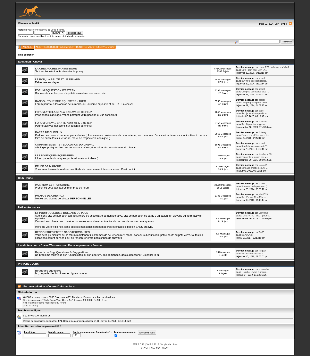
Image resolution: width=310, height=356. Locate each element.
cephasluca (108, 297)
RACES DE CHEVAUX (48, 132)
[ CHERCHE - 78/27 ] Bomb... (256, 215)
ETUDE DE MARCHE (48, 166)
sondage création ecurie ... (255, 168)
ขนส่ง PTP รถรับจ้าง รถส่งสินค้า (274, 67)
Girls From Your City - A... (254, 70)
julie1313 (263, 194)
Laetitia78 (263, 213)
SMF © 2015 (152, 344)
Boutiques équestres (48, 270)
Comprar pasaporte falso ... (255, 91)
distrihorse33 (265, 154)
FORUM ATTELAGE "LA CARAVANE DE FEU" (63, 112)
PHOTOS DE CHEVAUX (49, 195)
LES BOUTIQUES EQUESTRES (54, 155)
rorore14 (263, 165)
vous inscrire (57, 29)
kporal (262, 78)
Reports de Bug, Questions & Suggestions (61, 252)
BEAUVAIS (247, 235)
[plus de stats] (30, 305)
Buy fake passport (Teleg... (255, 81)
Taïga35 (263, 250)
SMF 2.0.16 (138, 344)
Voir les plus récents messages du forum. (44, 302)
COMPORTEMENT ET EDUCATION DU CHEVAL (64, 144)
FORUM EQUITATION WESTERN (55, 90)
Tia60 (261, 232)
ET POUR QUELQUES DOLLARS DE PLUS (61, 212)
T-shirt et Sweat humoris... (255, 272)
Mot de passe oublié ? (49, 326)
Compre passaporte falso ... (255, 102)
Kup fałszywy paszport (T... (255, 146)
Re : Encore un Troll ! (252, 253)
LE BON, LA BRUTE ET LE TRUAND (57, 79)
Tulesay (262, 132)
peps (261, 110)
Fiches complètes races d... (255, 135)
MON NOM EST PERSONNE (52, 184)
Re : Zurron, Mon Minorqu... (255, 197)
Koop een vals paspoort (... (255, 186)
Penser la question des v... (255, 157)
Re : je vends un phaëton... (255, 113)
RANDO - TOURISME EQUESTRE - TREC (60, 101)
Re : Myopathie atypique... (255, 124)
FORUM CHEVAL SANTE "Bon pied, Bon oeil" (63, 122)
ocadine (262, 121)
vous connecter (36, 29)
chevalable (264, 269)
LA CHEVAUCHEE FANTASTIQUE (56, 68)
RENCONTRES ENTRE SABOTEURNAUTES (62, 232)
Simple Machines (168, 344)
